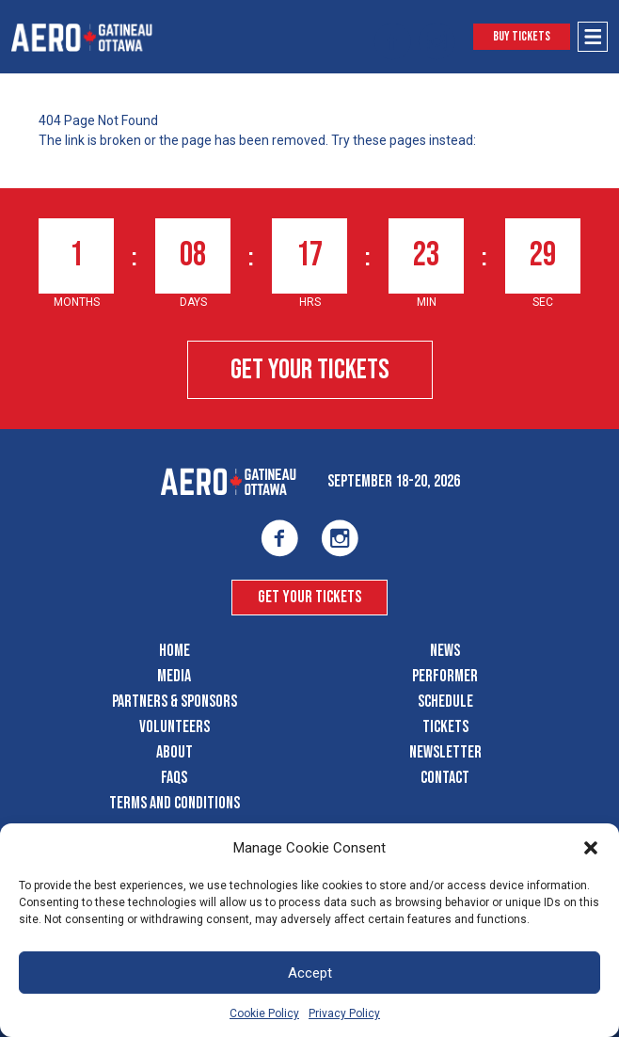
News (445, 651)
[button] (590, 847)
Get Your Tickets (309, 370)
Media (174, 676)
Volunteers (174, 727)
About (174, 752)
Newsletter (445, 752)
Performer (445, 676)
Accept (310, 973)
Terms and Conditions (174, 803)
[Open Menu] (593, 37)
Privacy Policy (344, 1013)
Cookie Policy (264, 1013)
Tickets (445, 727)
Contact (445, 778)
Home (174, 651)
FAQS (174, 778)
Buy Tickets (521, 36)
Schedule (445, 701)
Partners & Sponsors (174, 701)
